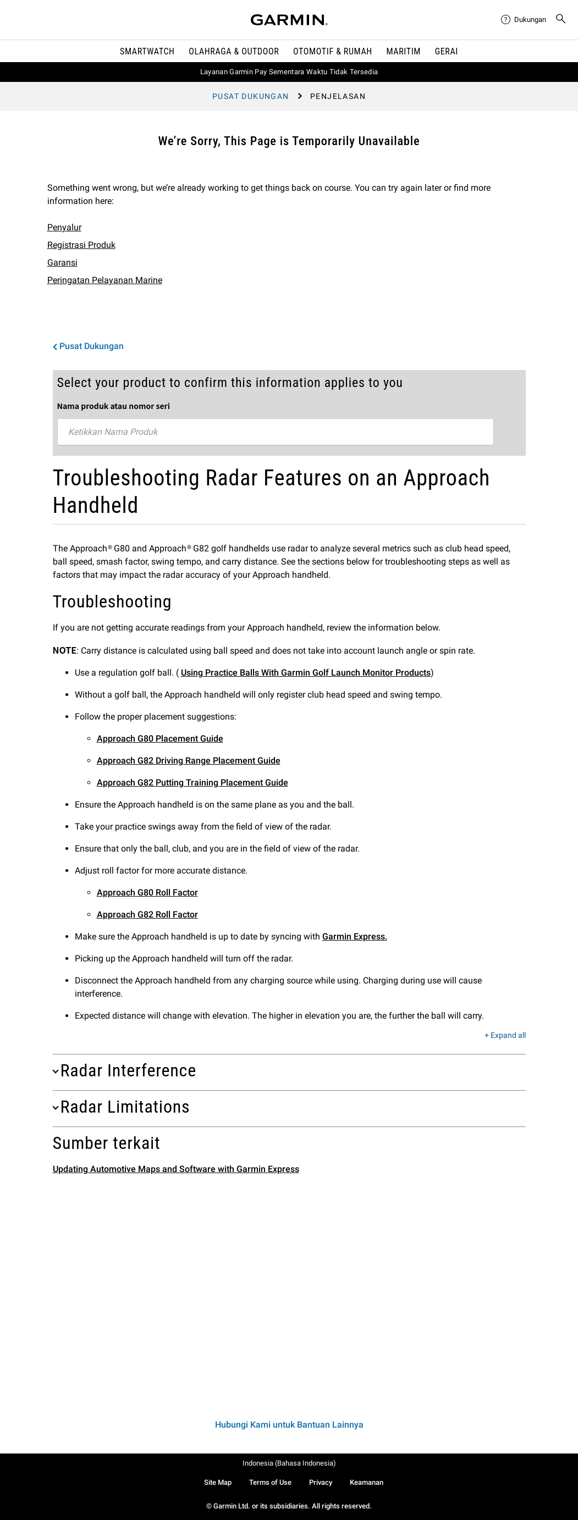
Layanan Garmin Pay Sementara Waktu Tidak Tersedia (289, 72)
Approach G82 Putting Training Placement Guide (192, 782)
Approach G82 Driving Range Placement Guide (188, 760)
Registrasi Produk (81, 245)
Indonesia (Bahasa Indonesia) (289, 1463)
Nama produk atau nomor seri (113, 405)
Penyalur (64, 227)
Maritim (403, 51)
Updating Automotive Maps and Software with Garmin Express (176, 1169)
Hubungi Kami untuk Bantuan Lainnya (289, 1424)
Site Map (218, 1482)
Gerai (446, 51)
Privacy (320, 1482)
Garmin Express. (354, 936)
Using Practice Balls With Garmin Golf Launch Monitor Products (306, 672)
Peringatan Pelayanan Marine (104, 280)
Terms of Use (270, 1482)
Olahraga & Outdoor (234, 51)
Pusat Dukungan (250, 96)
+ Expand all (505, 1035)
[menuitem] (523, 20)
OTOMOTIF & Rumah (332, 51)
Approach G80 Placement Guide (160, 738)
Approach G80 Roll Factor (147, 892)
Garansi (62, 262)
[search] (561, 19)
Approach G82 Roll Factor (147, 914)
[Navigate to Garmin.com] (289, 20)
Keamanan (366, 1482)
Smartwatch (147, 51)
